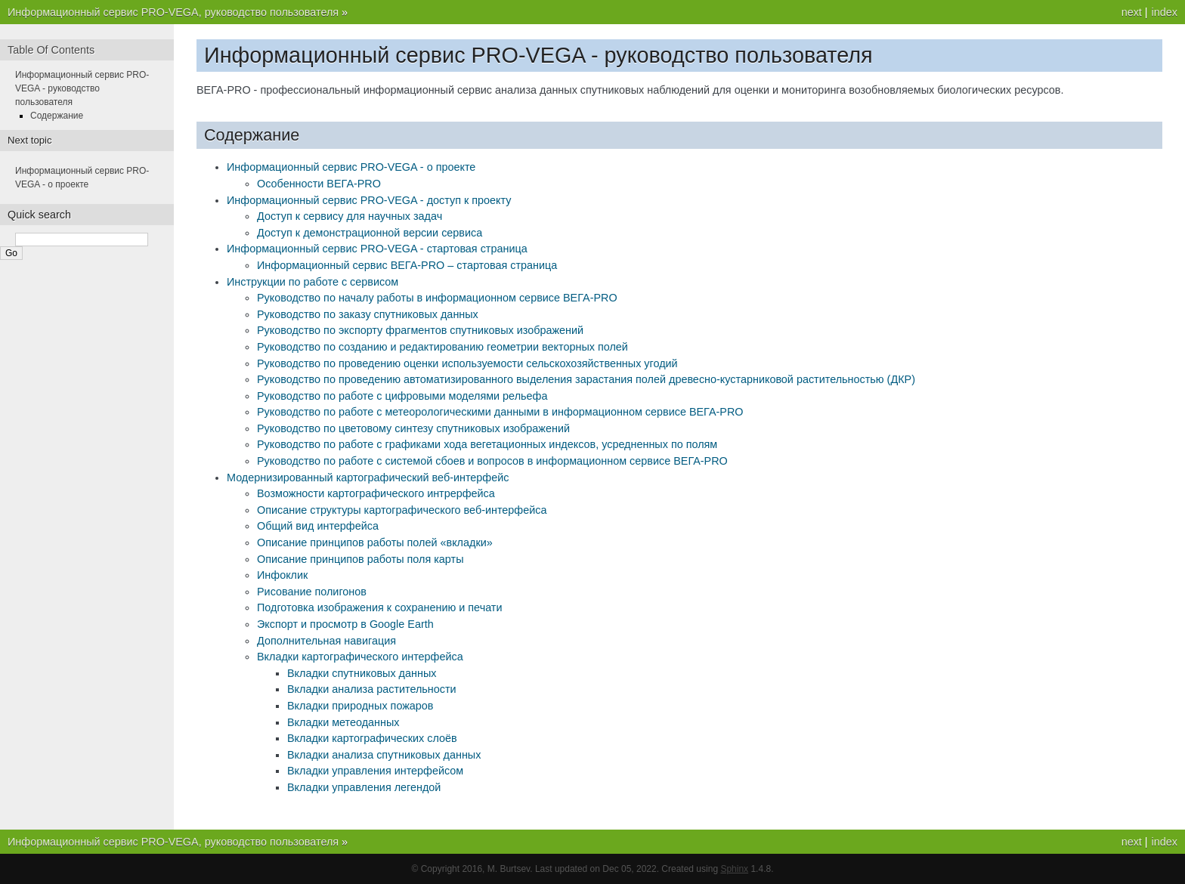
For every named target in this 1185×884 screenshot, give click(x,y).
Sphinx (734, 869)
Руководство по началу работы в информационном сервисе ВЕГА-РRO (437, 298)
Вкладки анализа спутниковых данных (384, 755)
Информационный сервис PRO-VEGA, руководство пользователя (175, 12)
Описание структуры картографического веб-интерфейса (401, 510)
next (1132, 12)
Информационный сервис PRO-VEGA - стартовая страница (377, 249)
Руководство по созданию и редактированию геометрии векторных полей (442, 347)
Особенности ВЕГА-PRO (319, 184)
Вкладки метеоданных (343, 722)
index (1164, 12)
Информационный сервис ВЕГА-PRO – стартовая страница (407, 265)
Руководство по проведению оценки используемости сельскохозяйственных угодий (467, 363)
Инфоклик (282, 575)
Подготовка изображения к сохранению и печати (379, 607)
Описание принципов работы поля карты (360, 559)
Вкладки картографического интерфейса (360, 657)
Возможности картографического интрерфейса (376, 493)
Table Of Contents (51, 50)
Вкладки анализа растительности (371, 689)
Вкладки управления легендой (364, 787)
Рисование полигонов (312, 592)
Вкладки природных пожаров (360, 706)
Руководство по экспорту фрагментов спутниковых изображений (420, 330)
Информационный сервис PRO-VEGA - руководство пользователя (82, 88)
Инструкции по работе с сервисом (312, 282)
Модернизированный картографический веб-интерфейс (368, 477)
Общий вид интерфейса (318, 526)
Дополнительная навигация (326, 641)
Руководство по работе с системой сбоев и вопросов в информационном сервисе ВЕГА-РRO (492, 461)
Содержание (56, 115)
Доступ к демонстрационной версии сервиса (369, 233)
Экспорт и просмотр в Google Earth (345, 624)
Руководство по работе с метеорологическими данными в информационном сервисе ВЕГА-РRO (500, 412)
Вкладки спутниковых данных (361, 673)
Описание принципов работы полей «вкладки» (375, 542)
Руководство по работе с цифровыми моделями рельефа (402, 396)
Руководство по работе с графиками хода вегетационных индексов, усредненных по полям (487, 444)
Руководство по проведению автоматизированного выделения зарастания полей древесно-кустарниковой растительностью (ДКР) (586, 379)
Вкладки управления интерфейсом (375, 771)
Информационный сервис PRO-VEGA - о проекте (351, 167)
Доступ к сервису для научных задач (349, 216)
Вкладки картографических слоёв (372, 738)
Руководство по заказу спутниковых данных (367, 314)
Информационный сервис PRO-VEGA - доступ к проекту (369, 200)
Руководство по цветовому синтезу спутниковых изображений (413, 428)
